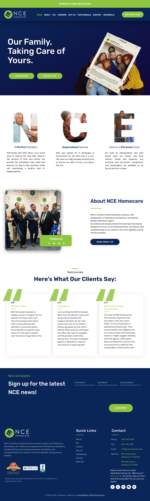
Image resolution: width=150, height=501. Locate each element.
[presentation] (124, 397)
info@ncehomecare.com (131, 449)
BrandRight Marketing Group (91, 495)
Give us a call (116, 476)
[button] (75, 4)
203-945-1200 (127, 439)
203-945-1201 (127, 444)
